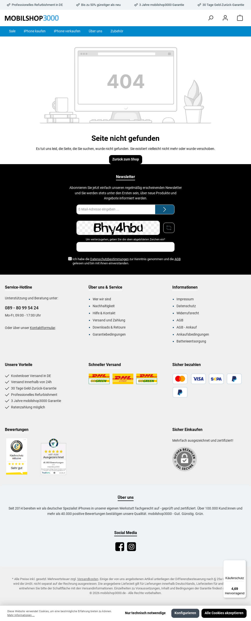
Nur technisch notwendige (145, 613)
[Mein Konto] (225, 18)
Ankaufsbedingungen (192, 334)
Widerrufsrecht (187, 313)
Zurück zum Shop (125, 159)
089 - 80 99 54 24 (21, 307)
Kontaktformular (42, 328)
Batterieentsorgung (191, 341)
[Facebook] (119, 546)
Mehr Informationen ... (21, 615)
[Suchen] (210, 18)
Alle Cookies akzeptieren (224, 613)
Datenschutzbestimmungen (109, 259)
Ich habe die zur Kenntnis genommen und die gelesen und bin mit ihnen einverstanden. (126, 261)
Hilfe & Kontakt (104, 313)
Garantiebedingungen (109, 334)
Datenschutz (186, 306)
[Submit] (165, 209)
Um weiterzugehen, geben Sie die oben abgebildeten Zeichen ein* (125, 239)
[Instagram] (131, 546)
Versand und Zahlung (109, 320)
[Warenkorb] (240, 18)
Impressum (185, 299)
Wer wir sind (102, 299)
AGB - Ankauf (186, 327)
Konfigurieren (185, 613)
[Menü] (243, 563)
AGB (177, 259)
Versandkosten (87, 579)
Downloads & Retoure (109, 327)
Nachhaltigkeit (104, 306)
